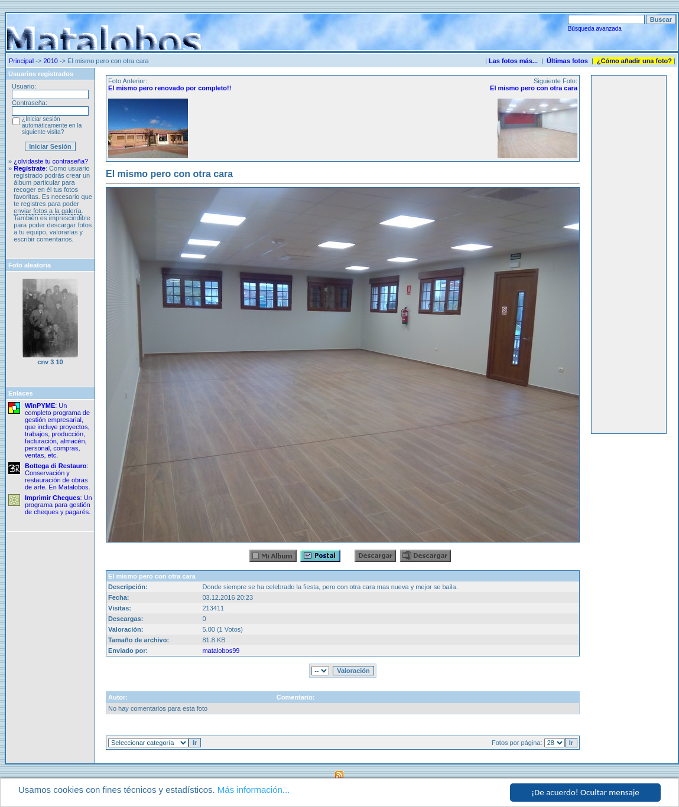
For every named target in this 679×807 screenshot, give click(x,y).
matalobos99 (220, 650)
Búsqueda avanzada (595, 28)
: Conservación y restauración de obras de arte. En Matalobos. (57, 476)
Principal (21, 60)
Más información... (253, 790)
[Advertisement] (628, 254)
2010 (50, 60)
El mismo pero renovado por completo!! (169, 88)
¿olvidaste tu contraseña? (51, 161)
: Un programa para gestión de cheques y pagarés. (58, 504)
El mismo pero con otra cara (533, 88)
